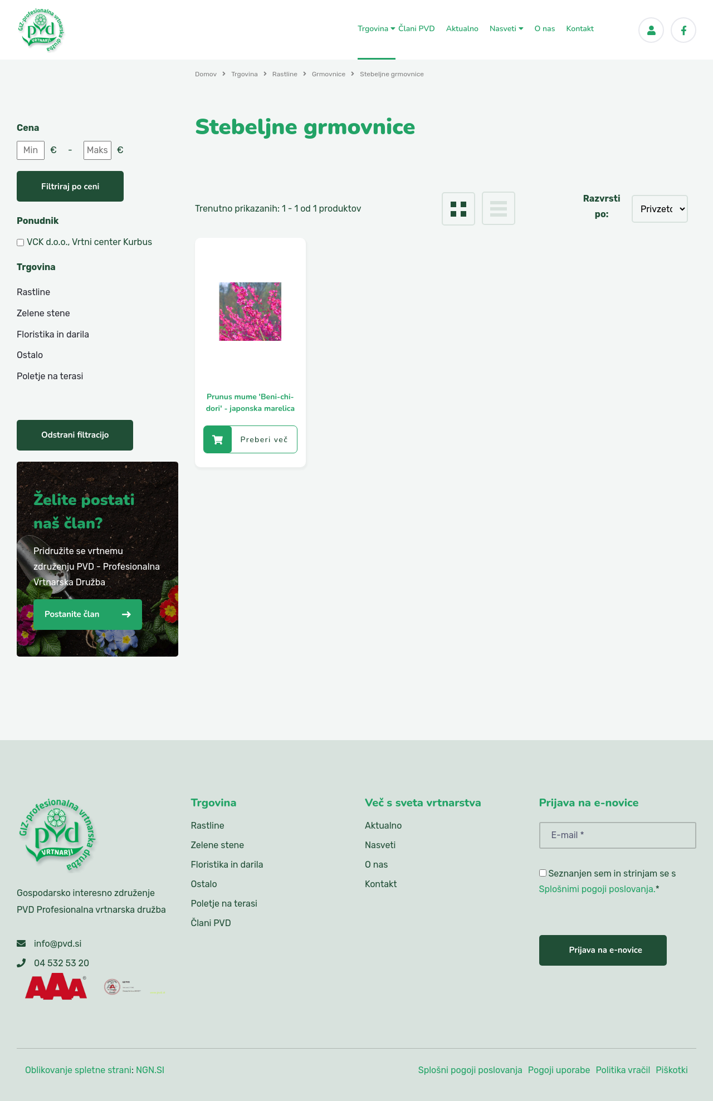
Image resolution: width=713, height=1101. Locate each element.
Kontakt (580, 28)
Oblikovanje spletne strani (78, 1070)
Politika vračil (622, 1070)
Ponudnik (37, 221)
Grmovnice (328, 74)
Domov (206, 74)
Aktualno (462, 28)
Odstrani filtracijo (75, 435)
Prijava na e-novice (605, 950)
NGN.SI (150, 1070)
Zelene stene (43, 313)
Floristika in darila (53, 334)
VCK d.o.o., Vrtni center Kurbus (89, 242)
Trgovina (376, 28)
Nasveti (507, 28)
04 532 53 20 (61, 963)
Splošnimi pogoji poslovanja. (597, 889)
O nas (545, 28)
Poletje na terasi (50, 376)
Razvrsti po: (602, 206)
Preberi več (246, 439)
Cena (28, 128)
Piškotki (672, 1070)
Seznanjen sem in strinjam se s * (607, 881)
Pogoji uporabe (559, 1070)
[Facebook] (683, 30)
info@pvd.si (57, 943)
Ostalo (30, 355)
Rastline (284, 74)
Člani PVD (416, 28)
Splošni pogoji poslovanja (470, 1070)
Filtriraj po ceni (70, 186)
